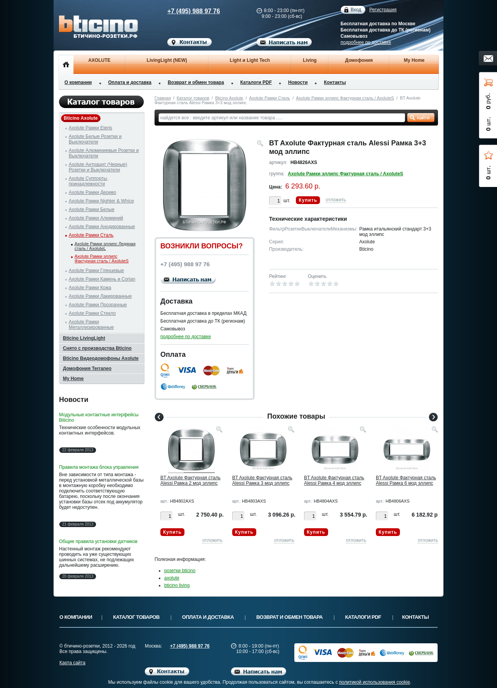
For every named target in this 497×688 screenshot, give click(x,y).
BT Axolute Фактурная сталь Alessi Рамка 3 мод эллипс (262, 480)
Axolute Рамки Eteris (90, 128)
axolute (171, 578)
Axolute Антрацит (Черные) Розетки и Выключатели (98, 167)
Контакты (335, 82)
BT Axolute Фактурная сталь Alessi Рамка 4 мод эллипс (334, 480)
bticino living (176, 585)
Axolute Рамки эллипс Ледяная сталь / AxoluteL (105, 246)
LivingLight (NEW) (167, 60)
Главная (163, 98)
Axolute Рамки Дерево (92, 192)
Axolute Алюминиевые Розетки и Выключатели (104, 153)
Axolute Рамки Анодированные (102, 226)
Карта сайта (72, 662)
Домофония (359, 60)
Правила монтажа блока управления (99, 467)
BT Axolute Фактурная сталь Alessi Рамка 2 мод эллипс (190, 480)
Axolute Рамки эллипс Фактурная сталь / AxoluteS (345, 98)
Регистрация (382, 9)
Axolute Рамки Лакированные (100, 296)
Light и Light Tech (250, 60)
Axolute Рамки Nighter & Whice (101, 201)
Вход (356, 10)
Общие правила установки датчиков (98, 541)
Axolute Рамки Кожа (90, 287)
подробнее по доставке (366, 42)
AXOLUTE (99, 60)
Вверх (467, 663)
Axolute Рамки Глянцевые (96, 270)
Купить (308, 200)
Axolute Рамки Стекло (92, 313)
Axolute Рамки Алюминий (96, 218)
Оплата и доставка (130, 82)
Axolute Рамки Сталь (269, 98)
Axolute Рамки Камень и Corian (102, 279)
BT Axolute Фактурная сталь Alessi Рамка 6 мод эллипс (406, 480)
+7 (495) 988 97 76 (186, 11)
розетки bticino (179, 570)
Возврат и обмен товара (196, 82)
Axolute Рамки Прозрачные (98, 304)
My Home (414, 60)
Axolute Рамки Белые (92, 209)
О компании (78, 82)
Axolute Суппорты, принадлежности (88, 181)
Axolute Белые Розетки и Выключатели (95, 139)
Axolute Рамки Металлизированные (91, 324)
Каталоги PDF (256, 82)
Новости (298, 82)
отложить (336, 200)
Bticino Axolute (229, 98)
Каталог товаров (193, 98)
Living (309, 60)
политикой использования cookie (374, 682)
